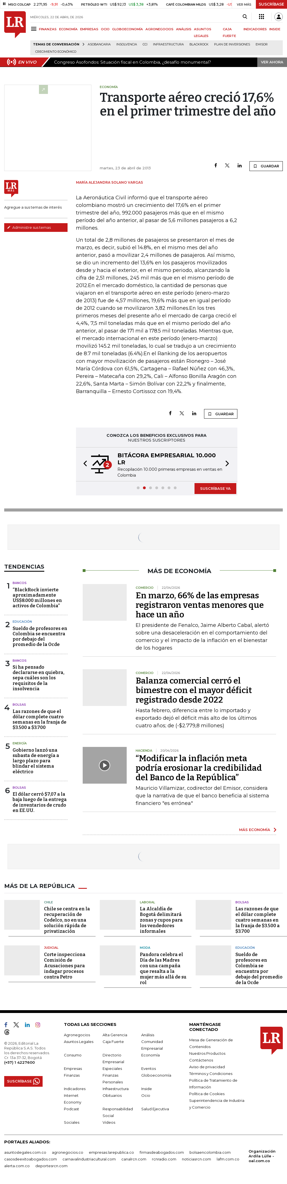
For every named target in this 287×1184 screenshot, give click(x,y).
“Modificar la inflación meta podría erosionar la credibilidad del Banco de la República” (199, 768)
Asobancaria (99, 44)
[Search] (245, 17)
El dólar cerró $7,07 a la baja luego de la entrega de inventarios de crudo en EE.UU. (40, 802)
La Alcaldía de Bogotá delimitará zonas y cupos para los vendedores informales (161, 920)
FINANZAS (48, 29)
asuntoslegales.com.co (25, 1152)
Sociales (71, 1122)
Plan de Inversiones (232, 44)
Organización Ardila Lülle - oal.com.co (262, 1156)
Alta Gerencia (115, 1035)
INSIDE (274, 29)
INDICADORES (255, 29)
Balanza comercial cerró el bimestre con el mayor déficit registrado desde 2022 (194, 690)
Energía (20, 743)
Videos (109, 1122)
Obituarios (112, 1095)
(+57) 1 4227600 (19, 1062)
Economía (150, 1055)
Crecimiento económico (55, 52)
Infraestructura (168, 44)
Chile (48, 902)
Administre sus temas (29, 227)
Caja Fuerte (113, 1041)
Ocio (145, 1095)
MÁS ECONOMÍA (254, 829)
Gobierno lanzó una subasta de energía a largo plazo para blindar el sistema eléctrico (36, 760)
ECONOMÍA (68, 29)
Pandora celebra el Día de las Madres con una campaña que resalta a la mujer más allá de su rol (163, 968)
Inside (146, 1088)
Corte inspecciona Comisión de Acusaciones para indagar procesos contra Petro (64, 966)
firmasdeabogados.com (162, 1152)
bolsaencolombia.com (210, 1152)
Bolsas (19, 705)
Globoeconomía (156, 1075)
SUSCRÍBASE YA (215, 488)
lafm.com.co (228, 1159)
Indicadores (74, 1088)
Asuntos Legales (78, 1041)
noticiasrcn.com (196, 1159)
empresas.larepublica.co (111, 1152)
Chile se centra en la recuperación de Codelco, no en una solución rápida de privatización (67, 920)
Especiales (112, 1068)
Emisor (262, 44)
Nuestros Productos (207, 1053)
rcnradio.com (164, 1159)
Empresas (73, 1068)
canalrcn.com (133, 1159)
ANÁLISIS (183, 29)
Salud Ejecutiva (155, 1109)
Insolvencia (126, 44)
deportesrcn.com (51, 1166)
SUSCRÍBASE (271, 4)
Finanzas (72, 1075)
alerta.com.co (17, 1166)
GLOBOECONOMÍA (127, 29)
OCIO (105, 29)
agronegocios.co (67, 1152)
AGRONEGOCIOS (159, 29)
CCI (145, 44)
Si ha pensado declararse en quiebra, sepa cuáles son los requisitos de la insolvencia (38, 677)
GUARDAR (266, 166)
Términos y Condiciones (210, 1073)
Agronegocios (77, 1035)
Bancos (20, 583)
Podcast (71, 1109)
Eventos (148, 1068)
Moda (145, 948)
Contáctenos (201, 1060)
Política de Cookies (206, 1093)
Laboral (147, 902)
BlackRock (199, 44)
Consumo (73, 1055)
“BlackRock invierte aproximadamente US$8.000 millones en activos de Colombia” (37, 598)
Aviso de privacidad (207, 1067)
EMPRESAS (89, 29)
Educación (22, 622)
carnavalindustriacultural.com (89, 1159)
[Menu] (34, 29)
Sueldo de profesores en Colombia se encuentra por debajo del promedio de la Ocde (40, 636)
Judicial (51, 948)
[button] (83, 464)
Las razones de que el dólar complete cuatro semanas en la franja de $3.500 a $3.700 (39, 719)
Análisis (147, 1035)
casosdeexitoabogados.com (30, 1159)
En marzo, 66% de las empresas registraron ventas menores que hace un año (200, 605)
